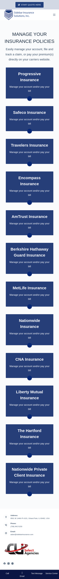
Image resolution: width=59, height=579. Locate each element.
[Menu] (54, 15)
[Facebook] (5, 563)
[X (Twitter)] (9, 563)
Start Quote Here (29, 5)
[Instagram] (12, 563)
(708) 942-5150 (16, 526)
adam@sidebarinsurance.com (21, 534)
